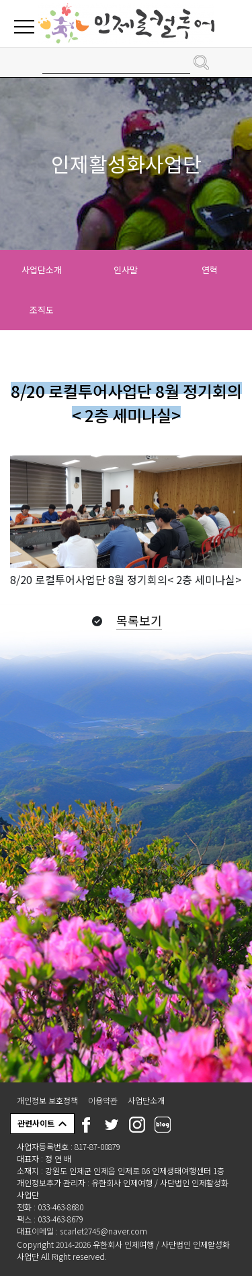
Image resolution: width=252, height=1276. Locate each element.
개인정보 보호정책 (47, 1100)
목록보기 (139, 620)
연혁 (210, 269)
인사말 (126, 269)
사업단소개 (42, 269)
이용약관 (103, 1100)
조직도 (42, 309)
